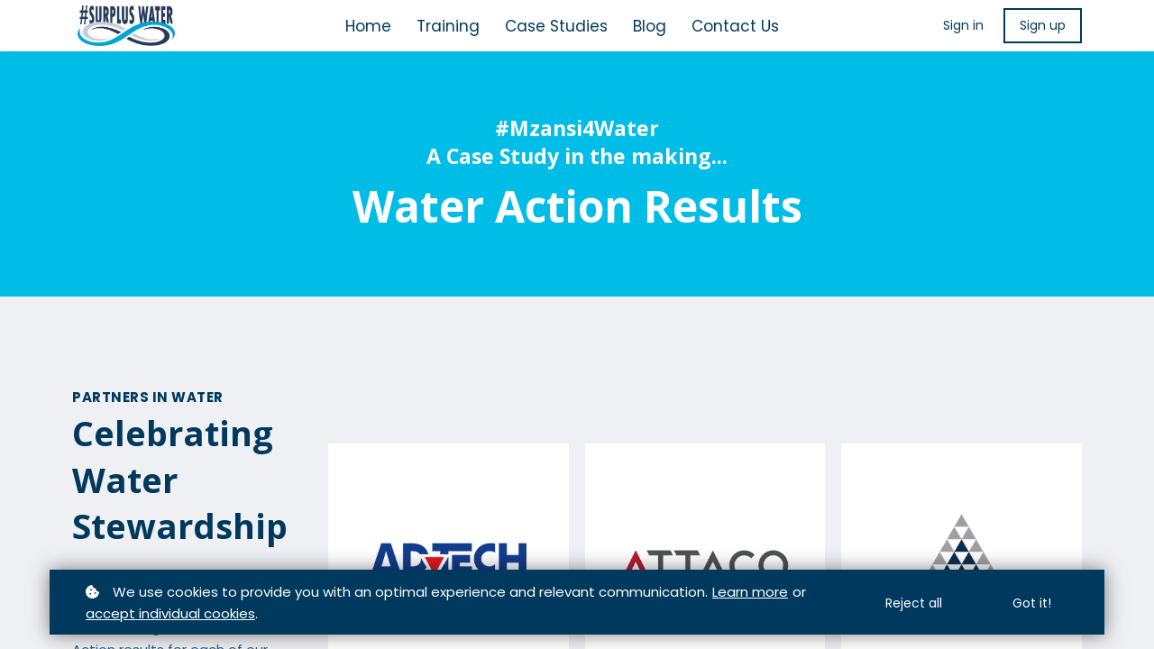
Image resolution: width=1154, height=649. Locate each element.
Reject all (913, 603)
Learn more (750, 591)
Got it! (1031, 603)
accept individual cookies (170, 613)
